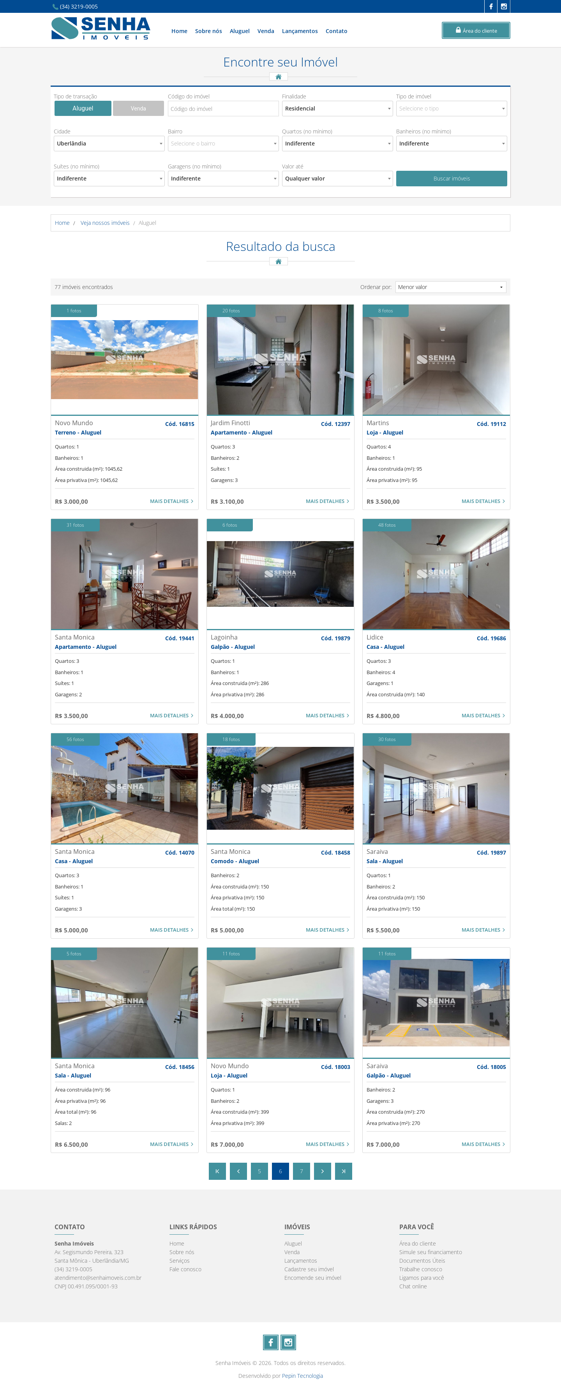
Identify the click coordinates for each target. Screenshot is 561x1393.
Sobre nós (208, 31)
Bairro (175, 131)
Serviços (179, 1260)
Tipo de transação (75, 96)
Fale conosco (185, 1269)
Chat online (413, 1286)
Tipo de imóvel (413, 96)
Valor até (292, 166)
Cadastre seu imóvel (309, 1269)
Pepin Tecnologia (302, 1375)
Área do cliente (417, 1243)
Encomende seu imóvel (312, 1277)
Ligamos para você (421, 1277)
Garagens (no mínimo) (194, 166)
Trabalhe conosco (420, 1269)
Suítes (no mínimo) (76, 166)
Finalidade (294, 96)
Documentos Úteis (422, 1260)
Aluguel (240, 31)
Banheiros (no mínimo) (423, 131)
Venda (266, 31)
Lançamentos (300, 31)
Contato (337, 31)
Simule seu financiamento (430, 1252)
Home (179, 31)
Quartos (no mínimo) (307, 131)
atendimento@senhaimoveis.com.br (98, 1277)
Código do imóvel (189, 96)
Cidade (62, 131)
